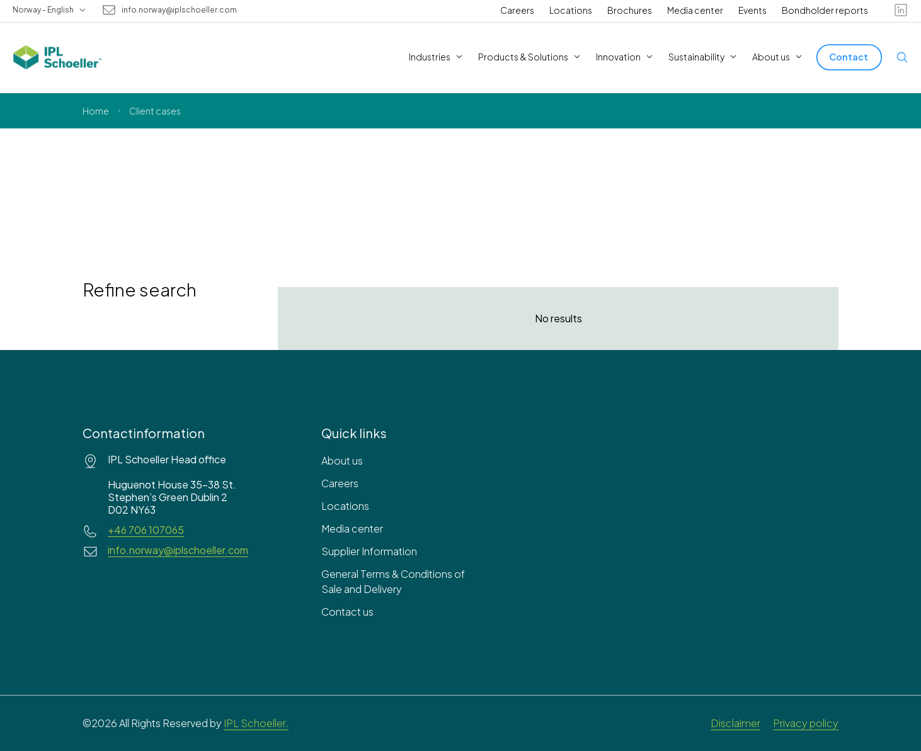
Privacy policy (805, 723)
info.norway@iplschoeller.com (179, 10)
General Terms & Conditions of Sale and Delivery (393, 581)
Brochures (629, 10)
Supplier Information (369, 551)
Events (752, 10)
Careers (517, 10)
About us (342, 460)
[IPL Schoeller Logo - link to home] (57, 57)
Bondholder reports (825, 10)
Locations (570, 10)
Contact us (347, 611)
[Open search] (902, 57)
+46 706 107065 (146, 530)
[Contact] (849, 57)
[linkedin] (900, 10)
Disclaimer (735, 723)
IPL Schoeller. (256, 723)
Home (96, 110)
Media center (695, 10)
